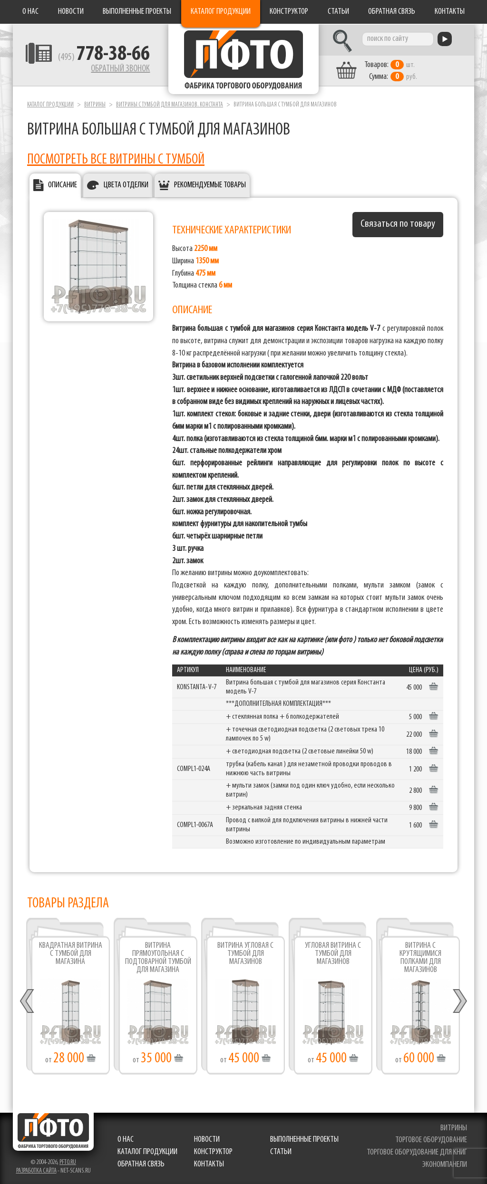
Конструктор (289, 11)
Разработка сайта (36, 1170)
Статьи (338, 11)
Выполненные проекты (137, 11)
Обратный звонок (117, 69)
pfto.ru (67, 1161)
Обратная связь (391, 11)
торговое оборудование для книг (417, 1151)
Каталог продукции (221, 11)
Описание (62, 184)
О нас (30, 11)
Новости (71, 11)
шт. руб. (393, 69)
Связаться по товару (397, 223)
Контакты (450, 11)
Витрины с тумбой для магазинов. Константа (169, 104)
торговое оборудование (431, 1139)
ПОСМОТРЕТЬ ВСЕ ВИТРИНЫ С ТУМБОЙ (116, 159)
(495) (101, 57)
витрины (453, 1127)
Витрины (95, 104)
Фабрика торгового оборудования (243, 59)
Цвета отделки (126, 184)
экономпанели (444, 1163)
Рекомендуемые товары (210, 184)
